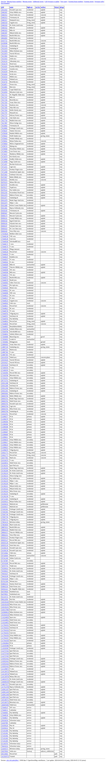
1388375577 (5, 684)
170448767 (4, 316)
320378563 (4, 751)
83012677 (4, 198)
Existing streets (89, 1)
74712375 (4, 169)
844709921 (4, 594)
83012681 (4, 208)
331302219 (4, 481)
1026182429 (5, 602)
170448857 (4, 326)
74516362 (4, 79)
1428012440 (5, 694)
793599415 (4, 571)
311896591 (4, 429)
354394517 (4, 506)
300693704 (4, 406)
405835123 (4, 537)
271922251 (4, 378)
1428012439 (5, 692)
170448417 (4, 285)
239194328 (4, 365)
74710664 (4, 159)
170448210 (4, 249)
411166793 (4, 743)
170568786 (4, 331)
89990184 (4, 221)
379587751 (4, 519)
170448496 (4, 293)
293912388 (4, 383)
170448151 (4, 710)
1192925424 (5, 664)
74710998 (4, 161)
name (11, 7)
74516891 (4, 87)
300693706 (4, 411)
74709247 (4, 131)
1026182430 (5, 604)
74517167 (4, 97)
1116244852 (5, 620)
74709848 (4, 149)
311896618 (4, 445)
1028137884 (5, 609)
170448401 (4, 712)
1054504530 (5, 615)
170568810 (4, 334)
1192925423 (5, 661)
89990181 (4, 218)
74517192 (4, 100)
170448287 (4, 267)
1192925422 (5, 658)
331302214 (4, 476)
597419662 (4, 553)
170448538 (4, 715)
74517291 (4, 105)
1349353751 (5, 679)
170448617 (4, 718)
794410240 (4, 579)
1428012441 (5, 697)
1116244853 (5, 622)
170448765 (4, 313)
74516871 (4, 84)
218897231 (4, 349)
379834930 (4, 525)
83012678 (4, 200)
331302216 (4, 478)
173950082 (4, 342)
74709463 (4, 138)
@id (2, 7)
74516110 (4, 61)
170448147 (4, 707)
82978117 (4, 187)
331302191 (4, 465)
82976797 (4, 185)
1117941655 (5, 633)
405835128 (4, 543)
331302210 (4, 473)
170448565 (4, 303)
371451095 (4, 741)
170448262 (4, 262)
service (37, 7)
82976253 (4, 182)
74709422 (4, 136)
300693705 (4, 409)
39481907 (4, 12)
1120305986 (5, 646)
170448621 (4, 308)
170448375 (4, 277)
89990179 (4, 216)
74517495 (4, 107)
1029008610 (5, 612)
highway (30, 7)
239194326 (4, 360)
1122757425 (5, 656)
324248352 (4, 463)
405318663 (4, 754)
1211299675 (5, 669)
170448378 (4, 280)
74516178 (4, 64)
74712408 (4, 172)
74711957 (4, 164)
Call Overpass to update (52, 1)
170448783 (4, 319)
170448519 (4, 301)
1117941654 (5, 630)
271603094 (4, 373)
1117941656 (5, 635)
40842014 (4, 35)
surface (43, 7)
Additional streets (38, 1)
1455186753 (5, 702)
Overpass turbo (99, 1)
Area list (3, 1)
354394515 (4, 501)
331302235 (4, 494)
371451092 (4, 736)
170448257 (4, 259)
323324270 (4, 460)
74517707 (4, 113)
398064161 (4, 535)
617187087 (4, 561)
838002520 (4, 586)
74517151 (4, 95)
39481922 (4, 28)
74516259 (4, 71)
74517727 (4, 115)
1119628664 (5, 643)
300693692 (4, 393)
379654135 (4, 522)
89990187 (4, 226)
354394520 (4, 725)
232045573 (4, 749)
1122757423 (5, 651)
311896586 (4, 424)
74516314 (4, 77)
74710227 (4, 154)
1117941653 (5, 627)
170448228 (4, 252)
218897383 (4, 355)
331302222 (4, 488)
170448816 (4, 321)
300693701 (4, 398)
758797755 (4, 566)
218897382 (4, 352)
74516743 (4, 82)
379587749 (4, 514)
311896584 (4, 422)
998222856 (4, 599)
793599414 (4, 568)
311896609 (4, 434)
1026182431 (5, 607)
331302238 (4, 496)
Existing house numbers (76, 1)
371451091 (4, 733)
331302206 (4, 470)
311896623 (4, 447)
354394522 (4, 728)
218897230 (4, 347)
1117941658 (5, 640)
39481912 (4, 15)
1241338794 (5, 676)
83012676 (4, 195)
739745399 (4, 563)
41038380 (4, 43)
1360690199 (5, 682)
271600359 (4, 370)
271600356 (4, 367)
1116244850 (5, 617)
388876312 (4, 527)
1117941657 (5, 638)
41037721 (4, 40)
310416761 (4, 414)
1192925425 (5, 666)
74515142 (4, 46)
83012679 (4, 203)
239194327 (4, 362)
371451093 (4, 738)
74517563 (4, 110)
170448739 (4, 311)
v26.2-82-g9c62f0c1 (12, 760)
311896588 (4, 427)
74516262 (4, 74)
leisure (57, 7)
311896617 (4, 442)
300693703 (4, 404)
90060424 (4, 228)
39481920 (4, 25)
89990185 (4, 223)
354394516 (4, 504)
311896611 (4, 437)
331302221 (4, 486)
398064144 (4, 530)
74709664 (4, 143)
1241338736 (5, 674)
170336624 (4, 234)
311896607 (4, 432)
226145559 (4, 357)
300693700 (4, 396)
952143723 (4, 597)
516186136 (4, 548)
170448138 (4, 236)
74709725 (4, 146)
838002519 (4, 584)
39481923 (4, 30)
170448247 (4, 257)
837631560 (4, 581)
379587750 (4, 517)
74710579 (4, 156)
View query (63, 1)
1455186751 (5, 700)
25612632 (4, 10)
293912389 (4, 385)
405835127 (4, 540)
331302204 (4, 468)
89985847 (4, 213)
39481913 (4, 17)
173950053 (4, 339)
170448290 (4, 270)
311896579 (4, 419)
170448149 (4, 239)
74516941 (4, 89)
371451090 (4, 730)
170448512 (4, 295)
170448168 (4, 241)
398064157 (4, 532)
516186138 (4, 550)
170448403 (4, 282)
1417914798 (5, 687)
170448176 (4, 246)
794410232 (4, 746)
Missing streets (27, 1)
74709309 (4, 133)
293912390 (4, 388)
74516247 (4, 69)
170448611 (4, 306)
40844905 (4, 38)
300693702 (4, 401)
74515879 (4, 53)
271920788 (4, 375)
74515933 (4, 59)
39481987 (4, 33)
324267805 (4, 723)
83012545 (4, 192)
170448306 (4, 272)
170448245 (4, 254)
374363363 (4, 512)
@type (62, 7)
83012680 (4, 205)
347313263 (4, 499)
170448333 (4, 275)
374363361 (4, 509)
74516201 (4, 66)
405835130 (4, 545)
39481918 (4, 22)
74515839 (4, 51)
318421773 (4, 455)
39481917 (4, 20)
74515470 (4, 48)
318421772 (4, 452)
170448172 (4, 244)
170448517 (4, 298)
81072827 (4, 177)
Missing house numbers (14, 1)
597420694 (4, 555)
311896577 (4, 416)
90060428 (4, 231)
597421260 (4, 558)
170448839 (4, 324)
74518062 (4, 125)
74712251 (4, 167)
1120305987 (5, 648)
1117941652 (5, 625)
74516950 (4, 92)
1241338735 (5, 671)
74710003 (4, 151)
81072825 (4, 174)
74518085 (4, 128)
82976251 (4, 180)
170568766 (4, 329)
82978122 (4, 190)
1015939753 (5, 756)
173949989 (4, 337)
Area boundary (5, 3)
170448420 (4, 288)
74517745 (4, 120)
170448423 (4, 290)
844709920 (4, 591)
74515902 (4, 56)
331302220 (4, 483)
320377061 (4, 458)
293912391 (4, 391)
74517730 (4, 118)
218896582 (4, 344)
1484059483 (5, 705)
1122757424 (5, 653)
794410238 (4, 576)
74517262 (4, 102)
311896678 (4, 450)
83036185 (4, 210)
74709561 (4, 141)
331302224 (4, 491)
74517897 (4, 123)
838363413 (4, 589)
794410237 (4, 573)
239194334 (4, 720)
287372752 (4, 380)
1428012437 (5, 689)
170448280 (4, 264)
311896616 (4, 440)
